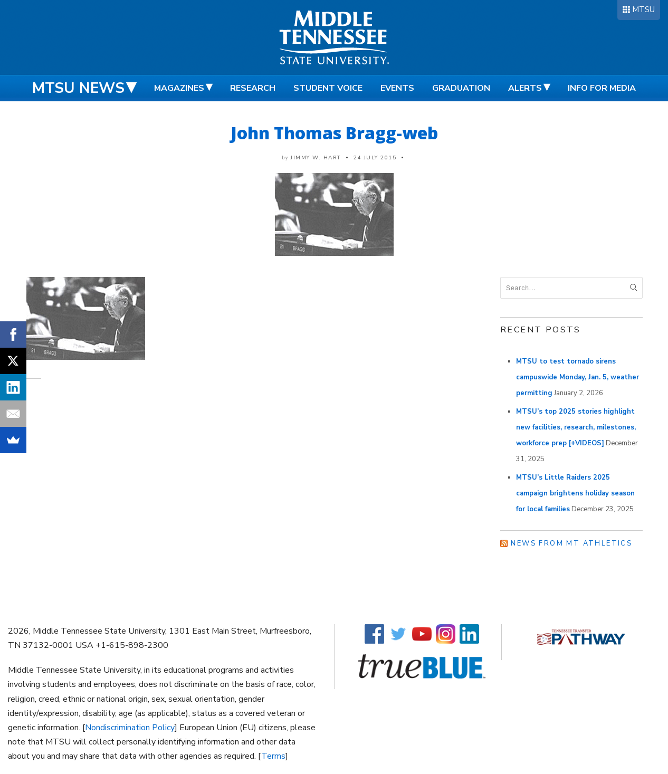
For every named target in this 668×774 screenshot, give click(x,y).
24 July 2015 (375, 157)
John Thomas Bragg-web (334, 132)
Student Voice (327, 88)
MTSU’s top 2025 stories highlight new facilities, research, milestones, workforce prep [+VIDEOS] (576, 427)
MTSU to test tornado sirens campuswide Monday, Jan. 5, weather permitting (577, 377)
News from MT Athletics (571, 543)
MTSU (643, 9)
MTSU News (78, 88)
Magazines (179, 88)
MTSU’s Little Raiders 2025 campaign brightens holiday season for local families (575, 493)
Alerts (525, 88)
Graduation (461, 88)
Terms (273, 756)
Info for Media (602, 88)
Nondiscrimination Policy (130, 727)
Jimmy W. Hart (316, 157)
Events (397, 88)
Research (252, 88)
